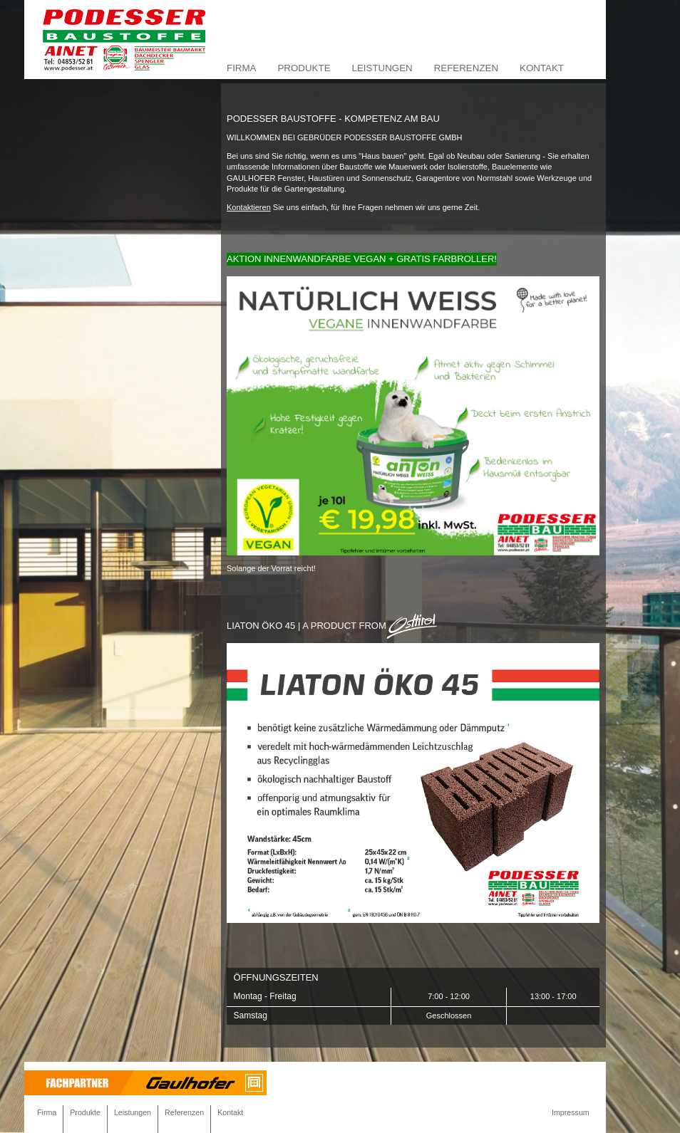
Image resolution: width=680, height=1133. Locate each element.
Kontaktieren (249, 207)
